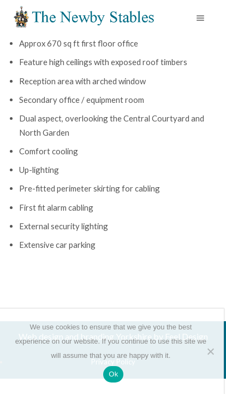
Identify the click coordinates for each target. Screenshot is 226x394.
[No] (210, 351)
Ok (113, 374)
